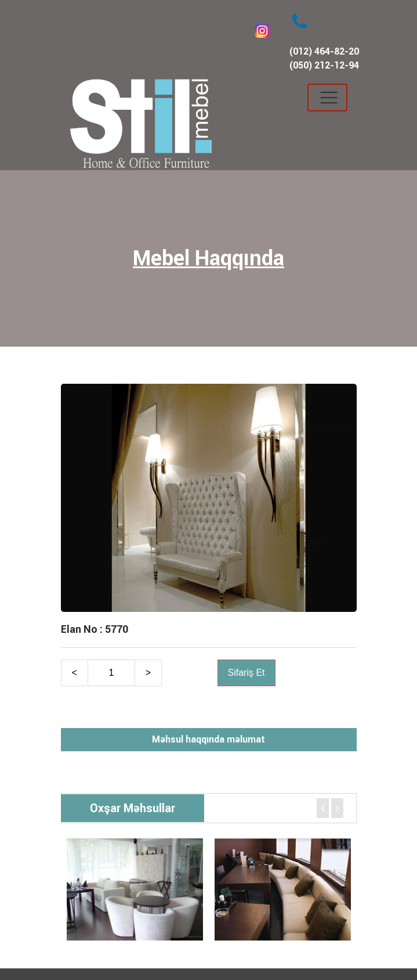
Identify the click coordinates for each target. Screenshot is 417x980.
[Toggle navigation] (327, 97)
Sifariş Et (246, 673)
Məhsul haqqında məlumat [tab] (208, 739)
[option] (135, 889)
